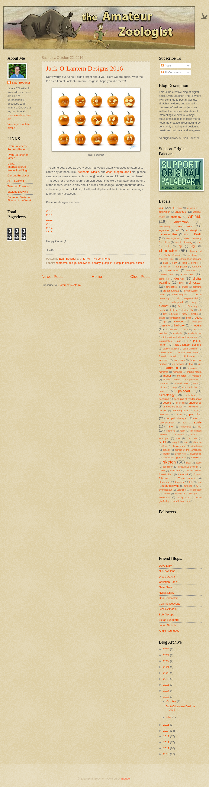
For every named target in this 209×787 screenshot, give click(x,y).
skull (188, 462)
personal (180, 403)
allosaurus (192, 208)
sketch (140, 262)
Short (165, 446)
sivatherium (196, 454)
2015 (49, 232)
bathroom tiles (168, 234)
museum (163, 383)
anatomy (176, 216)
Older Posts (140, 276)
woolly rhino (183, 497)
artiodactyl (191, 230)
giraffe (194, 314)
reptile (197, 422)
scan (178, 438)
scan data (192, 438)
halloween (84, 262)
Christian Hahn (168, 581)
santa (194, 434)
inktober (163, 333)
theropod (183, 474)
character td (195, 251)
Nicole (95, 171)
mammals (171, 368)
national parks (181, 383)
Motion (166, 379)
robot (182, 431)
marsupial (178, 372)
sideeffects (196, 446)
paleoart (184, 391)
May (169, 717)
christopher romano (190, 259)
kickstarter (190, 356)
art (177, 230)
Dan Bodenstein (169, 598)
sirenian (166, 454)
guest (198, 317)
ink (195, 329)
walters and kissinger (186, 493)
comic (194, 262)
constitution (191, 270)
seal (186, 442)
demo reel (164, 279)
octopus (163, 387)
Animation (181, 222)
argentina (164, 230)
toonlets (179, 482)
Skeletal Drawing (17, 191)
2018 (166, 684)
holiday (96, 262)
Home (97, 276)
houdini (197, 325)
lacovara (163, 360)
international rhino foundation (180, 337)
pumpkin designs (124, 262)
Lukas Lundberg (169, 619)
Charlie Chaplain (172, 255)
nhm (195, 383)
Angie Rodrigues (169, 630)
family (162, 310)
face (180, 306)
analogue (180, 211)
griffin (188, 318)
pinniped (163, 410)
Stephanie (83, 171)
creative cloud (166, 274)
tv (197, 486)
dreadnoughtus (171, 290)
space (199, 463)
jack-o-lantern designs (188, 344)
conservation (171, 270)
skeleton (196, 457)
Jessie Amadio (168, 609)
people (167, 402)
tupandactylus (170, 485)
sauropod (164, 438)
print (196, 410)
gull (165, 322)
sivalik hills (180, 454)
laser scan (179, 360)
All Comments (171, 72)
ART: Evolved (15, 180)
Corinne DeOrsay (169, 603)
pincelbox (193, 407)
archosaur (185, 226)
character (61, 262)
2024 (166, 655)
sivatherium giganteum (174, 457)
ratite (195, 418)
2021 (166, 667)
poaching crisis (180, 410)
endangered (177, 302)
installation (178, 333)
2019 (166, 678)
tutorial (188, 486)
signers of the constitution (188, 450)
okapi (174, 387)
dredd (161, 294)
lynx (200, 364)
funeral (174, 314)
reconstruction (166, 422)
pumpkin (107, 262)
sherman (197, 442)
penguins (164, 399)
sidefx (166, 450)
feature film (187, 310)
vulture (166, 493)
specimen (168, 466)
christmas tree (166, 259)
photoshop (195, 402)
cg (180, 246)
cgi (193, 246)
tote (191, 482)
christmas (192, 255)
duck (177, 298)
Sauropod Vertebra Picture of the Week (19, 199)
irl (187, 341)
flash (165, 314)
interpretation (165, 341)
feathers (174, 310)
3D (161, 207)
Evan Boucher (21, 82)
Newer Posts (52, 276)
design (72, 262)
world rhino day (181, 501)
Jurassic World (167, 356)
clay (174, 262)
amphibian (164, 212)
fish (200, 310)
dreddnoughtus (179, 294)
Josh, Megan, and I (118, 171)
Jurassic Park (166, 352)
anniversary (164, 226)
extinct (163, 306)
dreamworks (191, 290)
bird (186, 234)
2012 (49, 219)
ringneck (170, 431)
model (167, 375)
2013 (49, 223)
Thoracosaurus (186, 478)
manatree (163, 372)
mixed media (194, 372)
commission (164, 267)
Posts (166, 65)
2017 (166, 690)
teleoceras (175, 470)
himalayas (197, 322)
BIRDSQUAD (172, 238)
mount (177, 379)
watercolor (164, 497)
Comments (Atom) (69, 285)
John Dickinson (190, 349)
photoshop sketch (173, 406)
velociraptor (196, 490)
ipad (179, 341)
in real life (171, 329)
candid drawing (183, 242)
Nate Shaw (165, 587)
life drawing (178, 364)
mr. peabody (191, 379)
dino (181, 283)
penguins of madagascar (188, 399)
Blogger (126, 778)
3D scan (177, 208)
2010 (49, 210)
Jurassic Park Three (187, 352)
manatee (192, 368)
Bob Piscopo (166, 614)
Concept (197, 266)
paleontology (166, 395)
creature (187, 274)
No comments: (102, 258)
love (191, 364)
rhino (170, 426)
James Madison (171, 349)
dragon (184, 287)
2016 (166, 696)
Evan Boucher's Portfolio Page (17, 147)
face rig (192, 306)
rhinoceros (185, 426)
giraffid (162, 318)
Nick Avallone (167, 571)
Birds (198, 234)
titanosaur (164, 482)
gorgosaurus (175, 318)
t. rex (162, 470)
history (166, 325)
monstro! (197, 375)
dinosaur (195, 282)
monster (181, 375)
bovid (186, 238)
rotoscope (179, 434)
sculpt (162, 442)
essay (193, 302)
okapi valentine (190, 387)
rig (200, 426)
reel (184, 423)
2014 (49, 228)
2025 (166, 649)
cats (199, 242)
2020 (166, 672)
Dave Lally (165, 565)
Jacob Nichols (167, 625)
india (185, 329)
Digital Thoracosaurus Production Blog (17, 167)
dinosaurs (171, 287)
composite (181, 266)
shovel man (178, 446)
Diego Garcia (167, 576)
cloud (184, 263)
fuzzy (184, 314)
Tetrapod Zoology (18, 186)
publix (179, 414)
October (171, 701)
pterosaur (164, 414)
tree (200, 482)
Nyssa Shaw (166, 592)
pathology (190, 395)
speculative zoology (188, 467)
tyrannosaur (165, 489)
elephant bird (191, 298)
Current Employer (18, 175)
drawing (197, 287)
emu (161, 302)
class (165, 263)
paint (161, 391)
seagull (175, 442)
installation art (195, 333)
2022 (166, 661)
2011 (49, 215)
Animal (195, 216)
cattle (167, 246)
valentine (181, 490)
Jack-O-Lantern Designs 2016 (84, 68)
